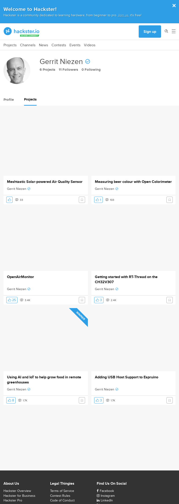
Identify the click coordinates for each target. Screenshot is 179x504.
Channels (27, 45)
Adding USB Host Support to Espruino (126, 377)
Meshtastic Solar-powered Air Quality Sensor (45, 181)
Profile (8, 99)
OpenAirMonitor (20, 276)
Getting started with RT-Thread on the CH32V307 (126, 279)
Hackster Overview (17, 490)
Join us (123, 15)
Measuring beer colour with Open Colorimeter (133, 181)
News (43, 45)
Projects (10, 45)
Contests (59, 45)
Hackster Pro (12, 500)
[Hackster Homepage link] (21, 31)
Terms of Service (62, 490)
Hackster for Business (19, 495)
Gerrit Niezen (16, 189)
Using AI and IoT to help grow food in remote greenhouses (44, 380)
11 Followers (68, 69)
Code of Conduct (62, 500)
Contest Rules (60, 495)
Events (74, 45)
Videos (89, 45)
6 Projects (47, 69)
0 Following (91, 69)
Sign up (150, 31)
